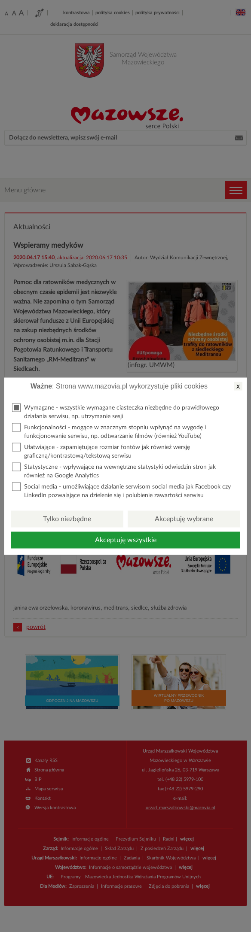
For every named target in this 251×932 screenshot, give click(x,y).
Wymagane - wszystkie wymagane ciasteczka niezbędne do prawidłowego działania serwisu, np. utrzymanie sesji (115, 411)
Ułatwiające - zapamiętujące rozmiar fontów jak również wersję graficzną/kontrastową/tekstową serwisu (101, 450)
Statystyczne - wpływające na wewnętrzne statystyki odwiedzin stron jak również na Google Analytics (114, 470)
